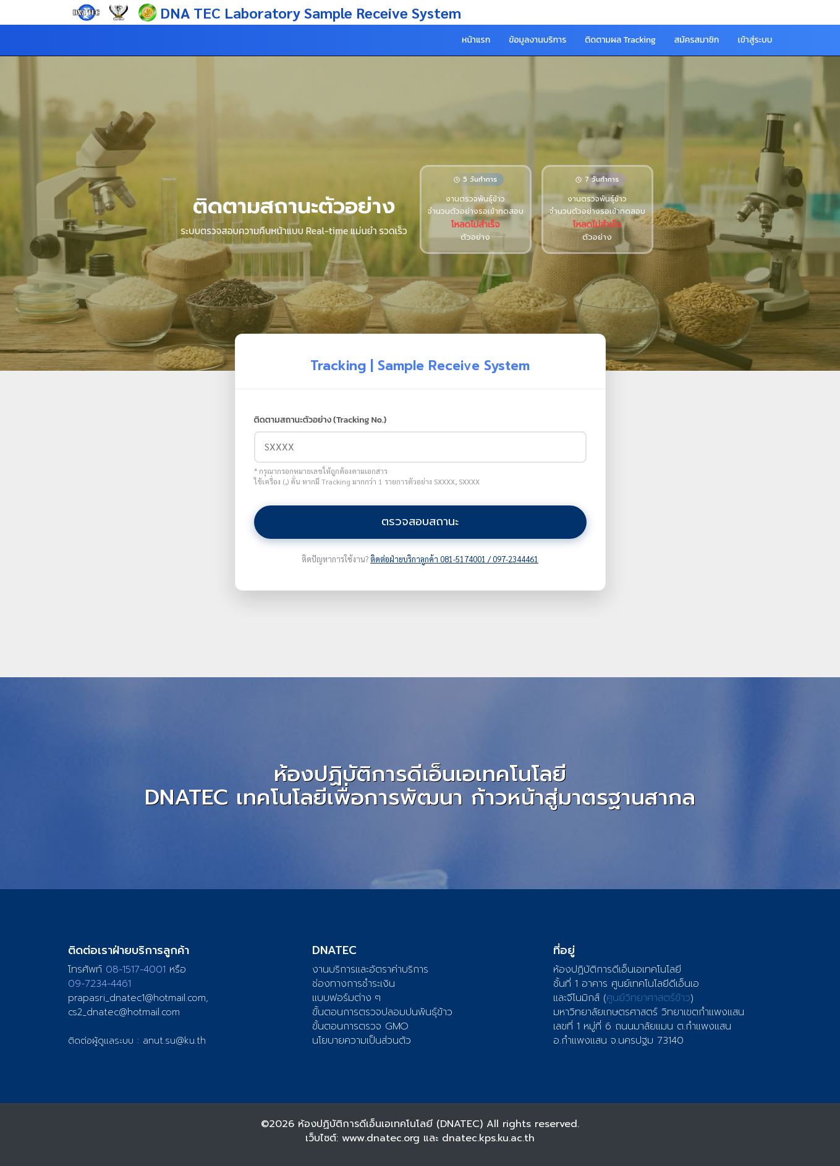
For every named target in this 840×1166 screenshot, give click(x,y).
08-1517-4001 (136, 969)
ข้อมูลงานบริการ (537, 39)
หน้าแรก (476, 39)
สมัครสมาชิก (696, 39)
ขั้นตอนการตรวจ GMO (360, 1026)
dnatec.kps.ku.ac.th (488, 1138)
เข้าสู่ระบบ (754, 39)
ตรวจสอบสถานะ (420, 521)
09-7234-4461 (99, 983)
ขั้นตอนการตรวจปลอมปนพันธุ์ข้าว (382, 1012)
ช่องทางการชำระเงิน (353, 983)
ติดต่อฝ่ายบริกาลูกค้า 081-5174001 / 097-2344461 (454, 559)
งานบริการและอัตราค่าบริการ (370, 969)
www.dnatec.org (381, 1138)
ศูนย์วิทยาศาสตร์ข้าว (648, 998)
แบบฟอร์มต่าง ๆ (346, 998)
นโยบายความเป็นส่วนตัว (361, 1040)
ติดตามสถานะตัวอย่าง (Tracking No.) (320, 420)
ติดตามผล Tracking (620, 39)
